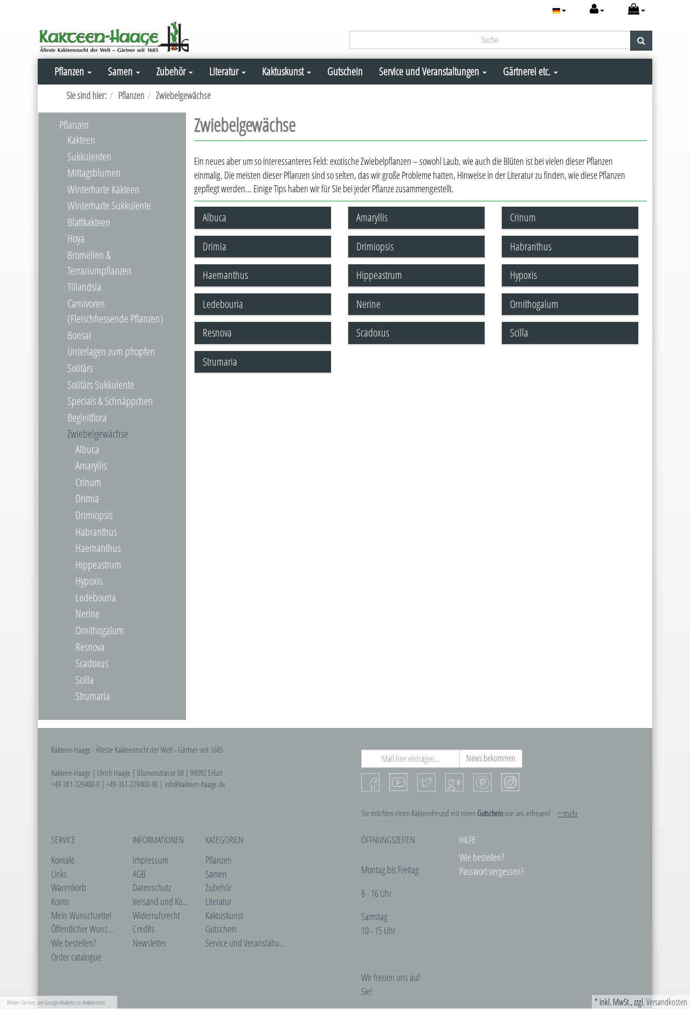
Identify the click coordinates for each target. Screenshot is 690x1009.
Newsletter (150, 942)
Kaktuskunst (286, 71)
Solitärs (80, 368)
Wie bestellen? (73, 942)
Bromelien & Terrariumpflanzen (99, 263)
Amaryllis (91, 465)
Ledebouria (95, 597)
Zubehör (174, 71)
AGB (139, 873)
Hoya (76, 238)
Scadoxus (91, 663)
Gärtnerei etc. (530, 71)
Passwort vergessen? (491, 871)
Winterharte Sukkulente (109, 205)
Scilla (84, 679)
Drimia (87, 498)
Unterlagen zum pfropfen (111, 351)
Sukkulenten (89, 156)
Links (59, 873)
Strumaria (92, 696)
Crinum (88, 482)
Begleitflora (87, 417)
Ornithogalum (99, 630)
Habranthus (96, 531)
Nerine (87, 613)
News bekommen (490, 758)
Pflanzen (73, 71)
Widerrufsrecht (156, 915)
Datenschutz (152, 887)
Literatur (227, 71)
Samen (124, 71)
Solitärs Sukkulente (100, 384)
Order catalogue (76, 956)
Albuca (87, 449)
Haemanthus (98, 548)
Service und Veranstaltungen (433, 71)
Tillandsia (84, 286)
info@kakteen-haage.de (194, 784)
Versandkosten (666, 1002)
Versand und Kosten (164, 901)
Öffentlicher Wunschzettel (91, 928)
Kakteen (81, 139)
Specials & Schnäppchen (110, 401)
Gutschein (345, 71)
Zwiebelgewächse (97, 433)
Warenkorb (68, 887)
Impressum (150, 859)
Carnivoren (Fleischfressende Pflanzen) (115, 311)
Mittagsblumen (94, 172)
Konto (60, 901)
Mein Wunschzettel (81, 915)
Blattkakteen (89, 222)
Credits (144, 928)
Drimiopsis (94, 515)
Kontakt (62, 859)
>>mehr (567, 813)
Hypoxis (88, 580)
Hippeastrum (98, 564)
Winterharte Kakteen (103, 189)
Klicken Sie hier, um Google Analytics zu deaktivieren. (56, 1002)
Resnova (90, 647)
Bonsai (79, 335)
